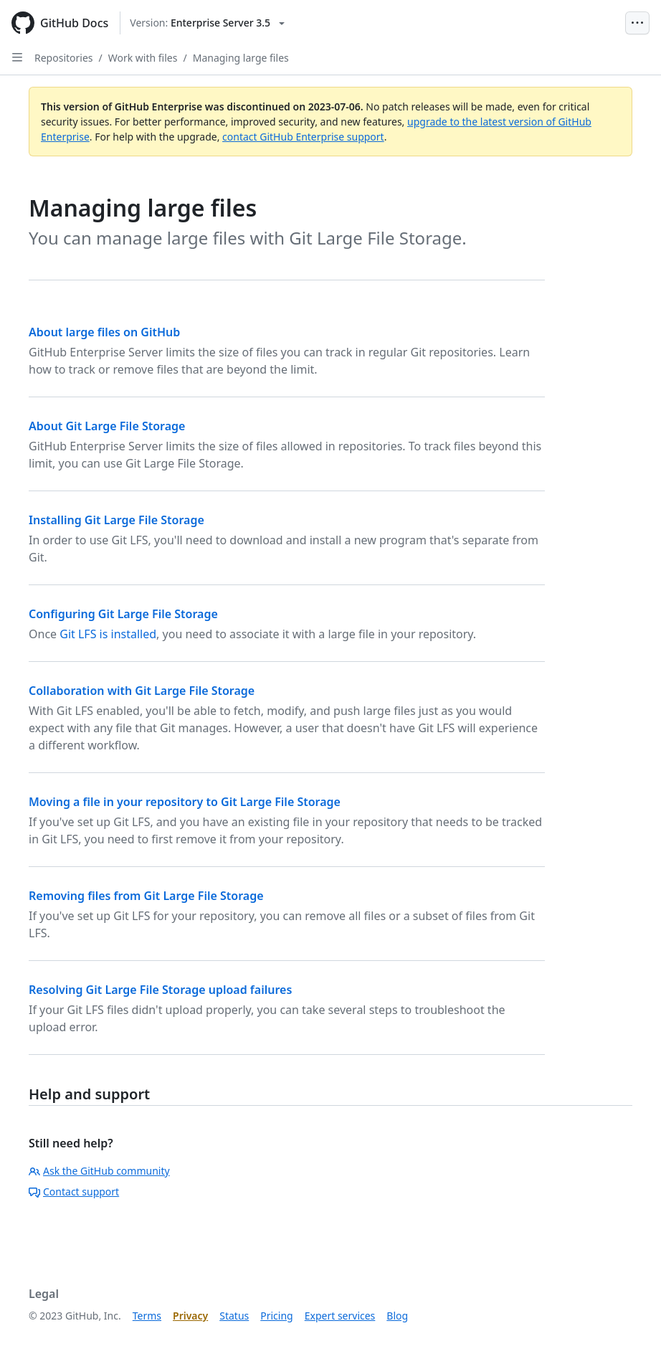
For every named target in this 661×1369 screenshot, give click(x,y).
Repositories (63, 58)
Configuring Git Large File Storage (123, 614)
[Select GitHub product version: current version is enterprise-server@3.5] (207, 22)
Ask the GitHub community (99, 1171)
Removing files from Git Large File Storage (146, 896)
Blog (397, 1315)
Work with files (143, 58)
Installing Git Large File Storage (116, 520)
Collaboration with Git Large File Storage (142, 690)
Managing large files (241, 58)
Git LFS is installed (108, 634)
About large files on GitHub (104, 332)
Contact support (74, 1191)
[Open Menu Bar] (637, 22)
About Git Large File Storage (107, 426)
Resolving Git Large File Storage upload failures (160, 990)
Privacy (190, 1315)
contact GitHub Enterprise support (303, 136)
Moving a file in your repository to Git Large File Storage (185, 802)
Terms (147, 1315)
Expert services (340, 1315)
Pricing (276, 1315)
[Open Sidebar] (17, 57)
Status (234, 1315)
